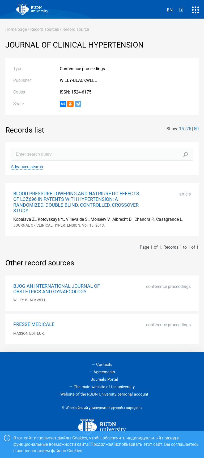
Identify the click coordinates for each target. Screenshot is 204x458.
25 (188, 128)
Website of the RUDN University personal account (104, 394)
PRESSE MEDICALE (33, 324)
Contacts (104, 364)
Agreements (104, 372)
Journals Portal (104, 379)
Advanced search (27, 166)
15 (181, 128)
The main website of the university (104, 386)
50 (196, 128)
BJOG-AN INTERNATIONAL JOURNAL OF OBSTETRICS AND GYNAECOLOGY (56, 288)
